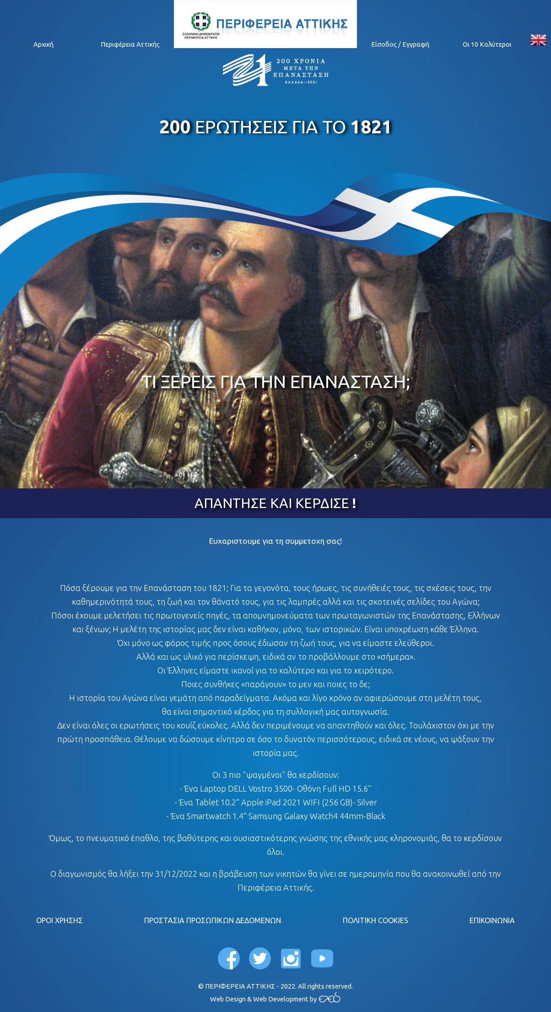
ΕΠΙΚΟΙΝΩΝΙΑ (492, 920)
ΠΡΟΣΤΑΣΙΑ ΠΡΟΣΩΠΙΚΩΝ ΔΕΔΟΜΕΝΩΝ (212, 920)
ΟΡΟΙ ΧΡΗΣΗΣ (59, 920)
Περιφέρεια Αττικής (130, 44)
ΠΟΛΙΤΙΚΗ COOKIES (375, 920)
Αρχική (43, 44)
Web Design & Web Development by (264, 999)
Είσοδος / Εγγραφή (400, 44)
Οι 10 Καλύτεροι (487, 44)
